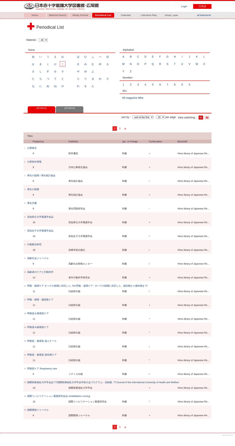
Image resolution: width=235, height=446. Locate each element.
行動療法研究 (34, 244)
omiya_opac (171, 15)
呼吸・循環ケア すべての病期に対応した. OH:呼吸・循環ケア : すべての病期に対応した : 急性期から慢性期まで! (87, 285)
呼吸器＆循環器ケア (38, 313)
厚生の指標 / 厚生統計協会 (41, 175)
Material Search (57, 15)
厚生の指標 (33, 189)
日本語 (202, 6)
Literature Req (149, 15)
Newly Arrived (80, 15)
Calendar (126, 15)
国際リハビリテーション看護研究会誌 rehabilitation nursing (58, 396)
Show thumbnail (207, 117)
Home (35, 15)
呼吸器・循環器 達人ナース (42, 341)
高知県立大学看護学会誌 (40, 216)
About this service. (227, 435)
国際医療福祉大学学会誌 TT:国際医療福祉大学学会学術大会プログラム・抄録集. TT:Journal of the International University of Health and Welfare (103, 382)
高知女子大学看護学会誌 (40, 230)
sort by (125, 117)
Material (31, 39)
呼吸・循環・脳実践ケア (40, 299)
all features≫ (204, 15)
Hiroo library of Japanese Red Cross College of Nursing (62, 6)
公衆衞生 (32, 148)
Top (229, 440)
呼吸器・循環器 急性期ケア (42, 354)
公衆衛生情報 (34, 161)
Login (184, 6)
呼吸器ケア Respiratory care (42, 368)
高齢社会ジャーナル (38, 258)
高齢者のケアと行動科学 (40, 272)
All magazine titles (132, 97)
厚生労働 (32, 203)
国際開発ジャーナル (38, 409)
